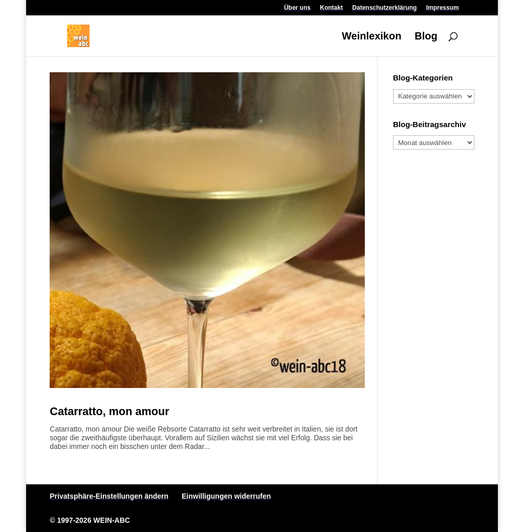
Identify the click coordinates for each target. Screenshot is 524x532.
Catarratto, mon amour (109, 411)
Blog (425, 37)
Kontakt (331, 8)
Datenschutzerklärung (384, 8)
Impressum (442, 8)
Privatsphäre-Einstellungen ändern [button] (109, 496)
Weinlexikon (371, 37)
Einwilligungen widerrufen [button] (226, 496)
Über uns (297, 8)
